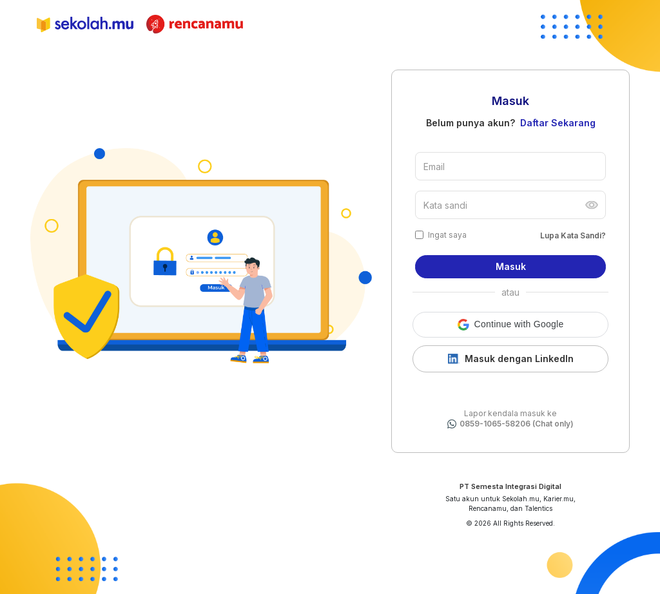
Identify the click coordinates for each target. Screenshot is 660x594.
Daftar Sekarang (558, 122)
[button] (510, 325)
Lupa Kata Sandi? (573, 235)
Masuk (511, 266)
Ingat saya (447, 235)
